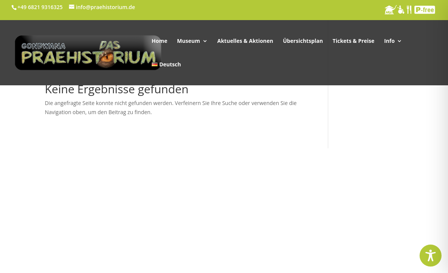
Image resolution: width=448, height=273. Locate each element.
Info (389, 41)
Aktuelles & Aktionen (245, 41)
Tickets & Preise (353, 41)
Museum (188, 41)
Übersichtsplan (303, 41)
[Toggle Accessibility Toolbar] (430, 255)
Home (159, 41)
